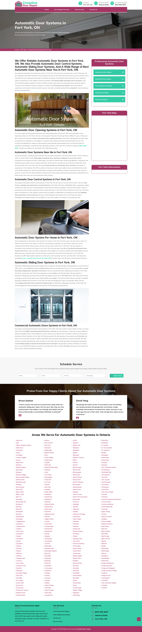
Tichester (104, 497)
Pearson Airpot (78, 531)
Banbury (18, 465)
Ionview (47, 534)
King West (48, 556)
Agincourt (19, 440)
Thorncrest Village (107, 492)
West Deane (105, 526)
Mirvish (75, 465)
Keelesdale (48, 546)
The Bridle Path (106, 472)
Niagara (75, 492)
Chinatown (19, 539)
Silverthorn (104, 440)
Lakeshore (48, 570)
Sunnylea (104, 462)
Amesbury (19, 450)
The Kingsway (105, 482)
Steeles (103, 453)
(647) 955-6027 (120, 5)
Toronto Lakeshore (107, 504)
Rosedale (76, 578)
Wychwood (104, 561)
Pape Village (77, 519)
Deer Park (19, 575)
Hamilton (47, 502)
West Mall (104, 534)
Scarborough (77, 588)
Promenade (76, 546)
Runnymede (77, 583)
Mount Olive (77, 480)
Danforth (19, 568)
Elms (46, 455)
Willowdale (104, 548)
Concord (19, 561)
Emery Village (49, 457)
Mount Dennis (77, 477)
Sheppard (76, 593)
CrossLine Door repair (83, 629)
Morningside (77, 472)
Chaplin (18, 536)
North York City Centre (80, 497)
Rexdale (75, 561)
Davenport (19, 570)
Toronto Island (106, 502)
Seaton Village (77, 590)
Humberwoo (49, 529)
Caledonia (19, 524)
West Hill (104, 529)
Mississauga (77, 467)
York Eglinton (105, 578)
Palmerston (76, 516)
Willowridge (105, 551)
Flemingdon (48, 477)
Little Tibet (48, 593)
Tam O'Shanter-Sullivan (108, 467)
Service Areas (57, 621)
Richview (76, 566)
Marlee (75, 453)
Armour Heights (21, 457)
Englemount (48, 460)
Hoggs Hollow (49, 519)
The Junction (105, 480)
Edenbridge (48, 450)
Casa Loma (19, 531)
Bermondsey (20, 487)
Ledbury (47, 583)
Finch (46, 472)
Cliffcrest (19, 553)
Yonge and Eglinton (107, 563)
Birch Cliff (19, 489)
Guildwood (48, 499)
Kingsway (48, 561)
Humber (47, 521)
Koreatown (48, 566)
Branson (18, 507)
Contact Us (93, 9)
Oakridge (76, 504)
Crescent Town (21, 566)
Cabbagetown (20, 521)
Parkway (75, 526)
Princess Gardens (78, 543)
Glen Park (48, 487)
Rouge (75, 580)
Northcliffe (76, 499)
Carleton (19, 529)
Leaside (47, 580)
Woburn (103, 553)
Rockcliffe (76, 573)
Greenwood (48, 497)
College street (20, 558)
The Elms (104, 477)
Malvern (75, 443)
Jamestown (48, 539)
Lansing (47, 575)
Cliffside (18, 556)
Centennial (19, 534)
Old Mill (75, 511)
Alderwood (19, 448)
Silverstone (76, 595)
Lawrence (48, 578)
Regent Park (77, 558)
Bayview (18, 472)
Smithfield (104, 443)
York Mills (104, 580)
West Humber (105, 531)
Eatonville (48, 448)
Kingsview (48, 558)
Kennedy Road (49, 548)
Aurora (18, 460)
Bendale (18, 484)
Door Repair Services (61, 9)
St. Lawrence (105, 450)
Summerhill (105, 457)
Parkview (76, 524)
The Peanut (105, 484)
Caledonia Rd (20, 526)
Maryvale (76, 455)
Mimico (75, 462)
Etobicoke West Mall (51, 467)
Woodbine (104, 556)
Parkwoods (76, 529)
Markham (76, 448)
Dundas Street (20, 595)
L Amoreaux (48, 568)
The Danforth (105, 475)
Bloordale (19, 499)
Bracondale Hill (21, 502)
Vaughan (104, 519)
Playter (75, 536)
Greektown (48, 494)
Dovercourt (19, 585)
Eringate (47, 462)
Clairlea (18, 546)
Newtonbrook (77, 487)
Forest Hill (48, 480)
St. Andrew (104, 445)
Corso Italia (19, 563)
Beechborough (20, 482)
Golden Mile (48, 492)
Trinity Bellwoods (106, 507)
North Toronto (77, 494)
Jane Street (48, 541)
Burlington (19, 519)
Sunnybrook (105, 460)
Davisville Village (21, 573)
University (104, 509)
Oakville (75, 507)
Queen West (77, 551)
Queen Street (77, 548)
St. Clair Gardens (106, 448)
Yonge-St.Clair (105, 575)
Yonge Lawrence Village (109, 570)
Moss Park (76, 475)
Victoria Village (106, 521)
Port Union (76, 541)
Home (47, 9)
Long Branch (49, 595)
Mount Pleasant (78, 482)
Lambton (47, 573)
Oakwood (76, 509)
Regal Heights (77, 556)
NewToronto (77, 489)
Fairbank (47, 470)
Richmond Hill (77, 563)
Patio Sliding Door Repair (61, 615)
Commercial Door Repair (61, 611)
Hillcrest (47, 516)
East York (48, 445)
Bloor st (18, 497)
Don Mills (19, 578)
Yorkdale (104, 585)
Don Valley (19, 580)
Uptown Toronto (106, 516)
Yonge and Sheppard (108, 568)
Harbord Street (49, 504)
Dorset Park (20, 583)
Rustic (75, 585)
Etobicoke (48, 465)
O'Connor (76, 502)
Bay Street (19, 470)
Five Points (48, 475)
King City (47, 553)
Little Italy (48, 588)
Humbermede (49, 526)
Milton (75, 460)
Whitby (103, 546)
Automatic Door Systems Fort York (39, 50)
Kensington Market (51, 551)
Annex (18, 453)
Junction (47, 543)
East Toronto (49, 443)
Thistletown (105, 487)
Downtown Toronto (22, 590)
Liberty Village (49, 585)
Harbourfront (49, 507)
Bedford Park (20, 480)
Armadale (19, 455)
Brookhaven (20, 516)
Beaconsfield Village (22, 477)
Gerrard (47, 484)
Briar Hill (19, 509)
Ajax (17, 443)
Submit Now (116, 376)
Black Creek (20, 492)
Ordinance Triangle (79, 514)
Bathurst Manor (21, 467)
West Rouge (105, 536)
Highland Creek (49, 514)
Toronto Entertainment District (111, 499)
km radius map (109, 137)
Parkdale (76, 521)
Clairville (19, 548)
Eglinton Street (49, 453)
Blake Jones (20, 494)
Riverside (76, 570)
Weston (103, 541)
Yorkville (104, 588)
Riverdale (76, 568)
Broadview (19, 511)
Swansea (104, 465)
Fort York (23, 50)
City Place (19, 543)
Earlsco (47, 440)
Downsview (19, 588)
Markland (76, 450)
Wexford (104, 543)
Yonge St (104, 573)
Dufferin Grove (20, 593)
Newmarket (76, 484)
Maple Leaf (76, 445)
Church (18, 541)
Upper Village (105, 511)
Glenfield (47, 489)
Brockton (19, 514)
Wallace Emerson (107, 524)
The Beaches (105, 470)
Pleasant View (77, 539)
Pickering (76, 534)
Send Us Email (104, 5)
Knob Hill (47, 563)
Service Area (79, 9)
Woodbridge (105, 558)
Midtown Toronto (78, 457)
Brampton (19, 504)
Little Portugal (49, 590)
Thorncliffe (104, 489)
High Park (48, 511)
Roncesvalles (77, 575)
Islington (47, 536)
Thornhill (104, 494)
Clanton (18, 551)
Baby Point (19, 462)
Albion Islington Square (23, 445)
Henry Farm (48, 509)
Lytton (75, 440)
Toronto (103, 514)
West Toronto (105, 539)
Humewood (48, 531)
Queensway (76, 553)
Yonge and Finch (106, 566)
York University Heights (108, 583)
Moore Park (76, 470)
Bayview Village (21, 475)
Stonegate (104, 455)
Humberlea (48, 524)
